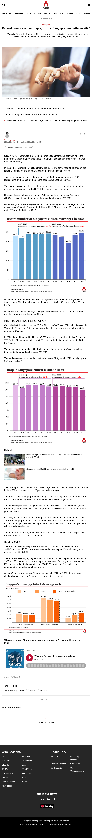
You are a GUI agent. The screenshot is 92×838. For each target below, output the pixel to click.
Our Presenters (56, 768)
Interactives (27, 773)
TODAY (78, 13)
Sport (24, 777)
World (24, 782)
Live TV (5, 777)
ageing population (9, 690)
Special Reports (8, 782)
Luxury (24, 765)
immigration (43, 690)
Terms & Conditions (38, 824)
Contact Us (75, 764)
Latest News (19, 13)
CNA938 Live (27, 769)
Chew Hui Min (9, 140)
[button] (19, 147)
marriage (22, 690)
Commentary (59, 13)
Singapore (30, 13)
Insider (70, 13)
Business (6, 761)
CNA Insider (27, 761)
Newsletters (7, 786)
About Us (54, 757)
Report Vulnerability (66, 824)
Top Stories (6, 13)
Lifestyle (87, 13)
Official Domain (24, 824)
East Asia (48, 13)
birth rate (32, 690)
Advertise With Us (58, 764)
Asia (39, 13)
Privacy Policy (52, 824)
